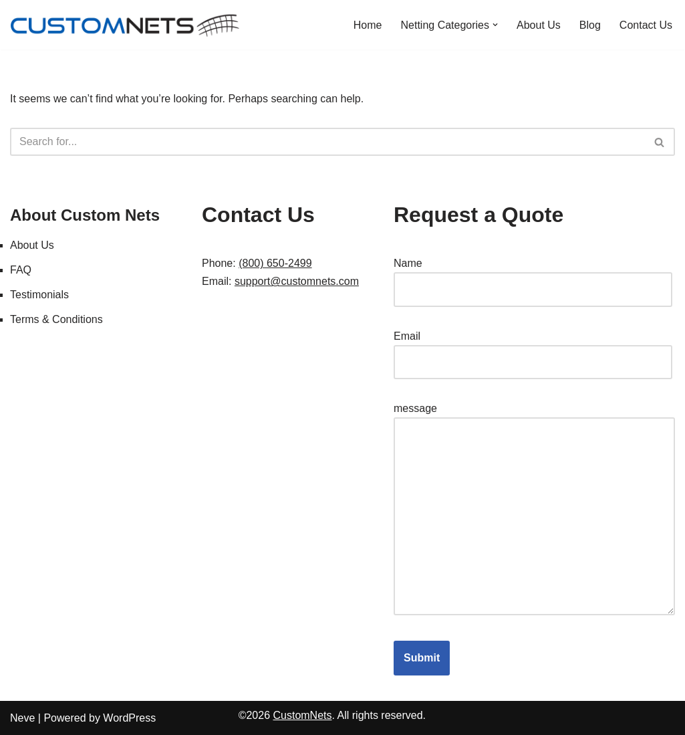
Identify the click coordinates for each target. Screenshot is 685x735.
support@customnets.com (297, 281)
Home (368, 25)
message (534, 510)
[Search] (327, 142)
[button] (495, 24)
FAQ (20, 270)
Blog (590, 25)
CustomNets (302, 715)
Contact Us (646, 25)
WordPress (129, 718)
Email (533, 349)
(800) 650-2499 (275, 263)
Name (533, 276)
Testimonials (39, 294)
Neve (22, 718)
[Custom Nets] (127, 24)
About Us (539, 25)
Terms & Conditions (56, 319)
